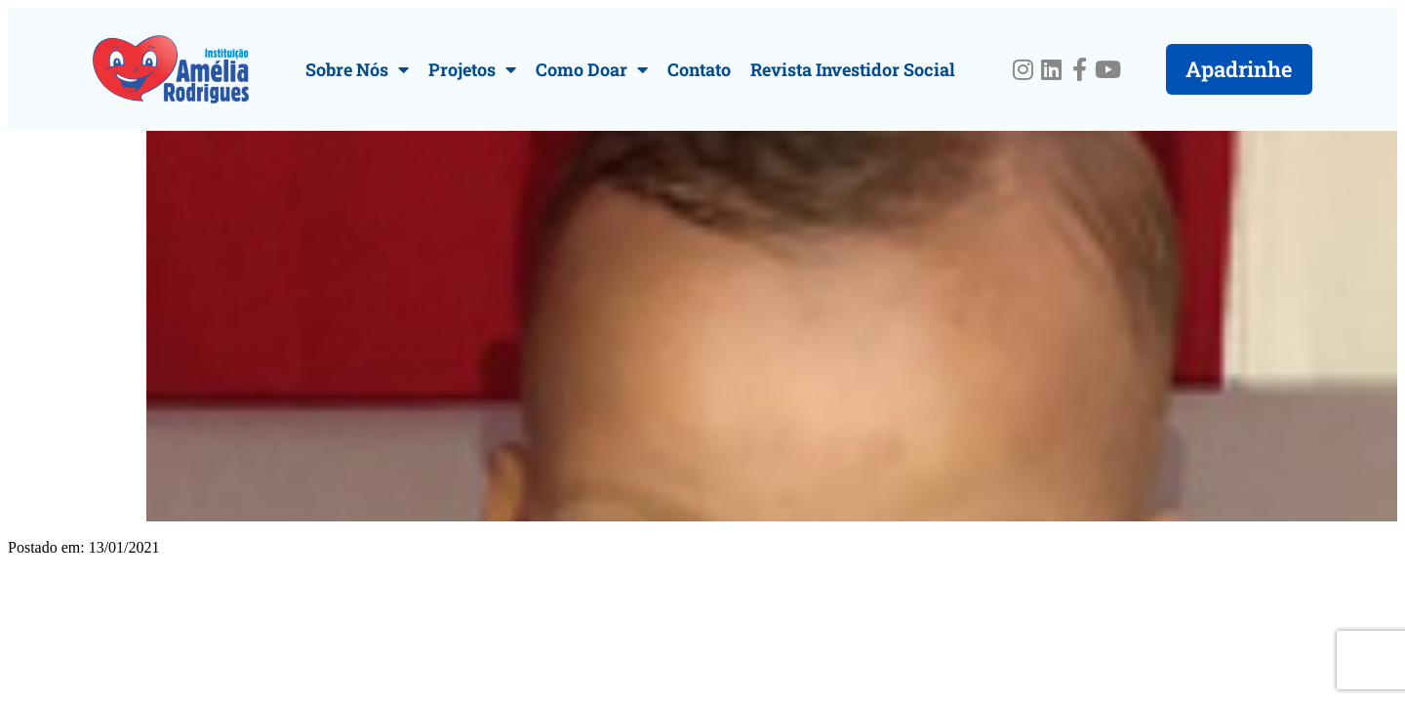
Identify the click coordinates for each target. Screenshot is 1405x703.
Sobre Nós (357, 69)
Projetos (472, 69)
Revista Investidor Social (852, 69)
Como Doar (592, 69)
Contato (699, 69)
